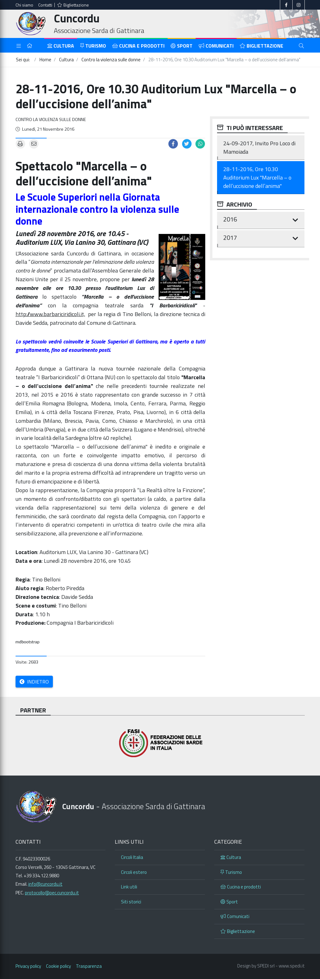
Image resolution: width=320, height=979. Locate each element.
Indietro (34, 681)
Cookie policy (58, 966)
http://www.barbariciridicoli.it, (50, 314)
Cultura (60, 45)
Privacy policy (28, 966)
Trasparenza (89, 966)
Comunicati (216, 45)
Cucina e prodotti (138, 45)
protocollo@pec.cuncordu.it (52, 892)
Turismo (93, 45)
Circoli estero (134, 872)
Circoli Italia (132, 857)
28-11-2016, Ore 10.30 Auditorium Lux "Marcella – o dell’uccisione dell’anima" (257, 177)
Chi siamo (24, 5)
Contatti (45, 5)
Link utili (129, 886)
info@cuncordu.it (45, 884)
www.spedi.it (292, 965)
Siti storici (131, 901)
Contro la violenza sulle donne (51, 119)
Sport (181, 45)
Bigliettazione (73, 5)
